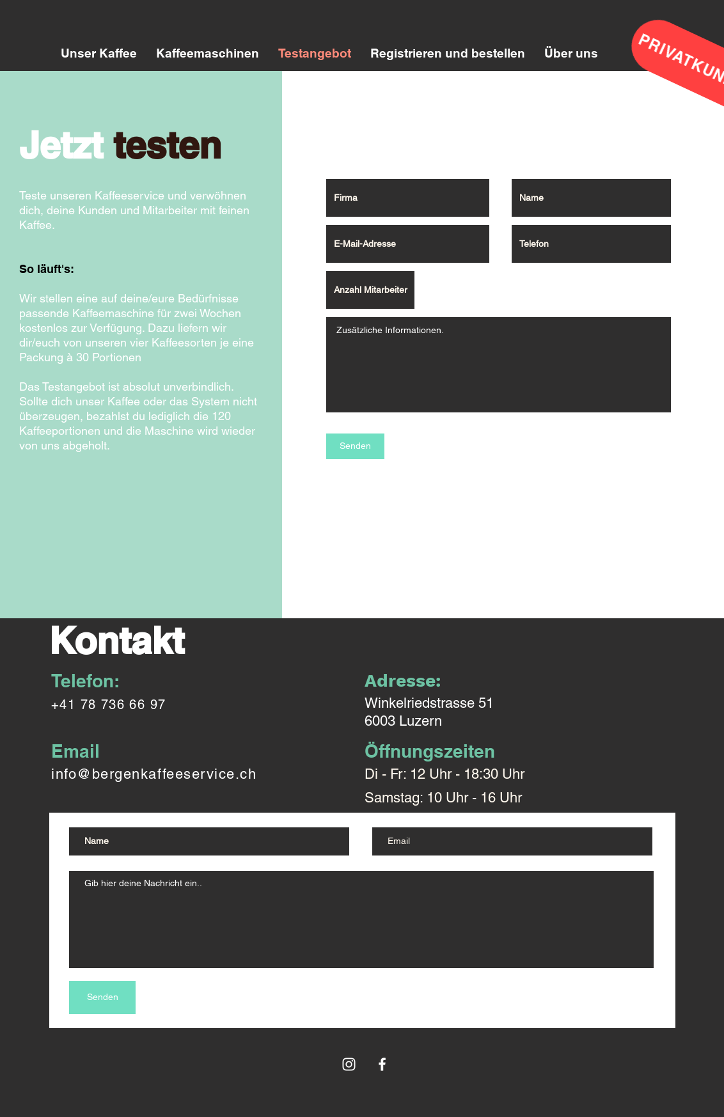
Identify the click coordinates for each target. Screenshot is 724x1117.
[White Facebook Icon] (382, 1064)
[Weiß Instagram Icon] (349, 1064)
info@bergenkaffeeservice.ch (154, 774)
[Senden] (355, 446)
